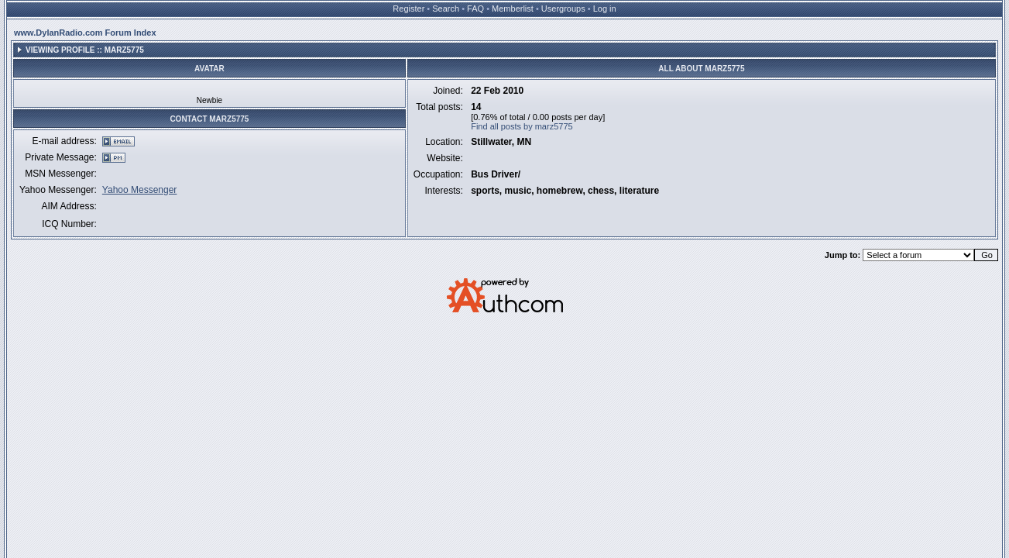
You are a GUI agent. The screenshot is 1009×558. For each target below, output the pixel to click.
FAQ (475, 8)
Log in (604, 8)
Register (408, 8)
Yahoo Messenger (139, 189)
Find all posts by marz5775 (521, 126)
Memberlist (513, 8)
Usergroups (563, 8)
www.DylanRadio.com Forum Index (85, 32)
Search (445, 8)
